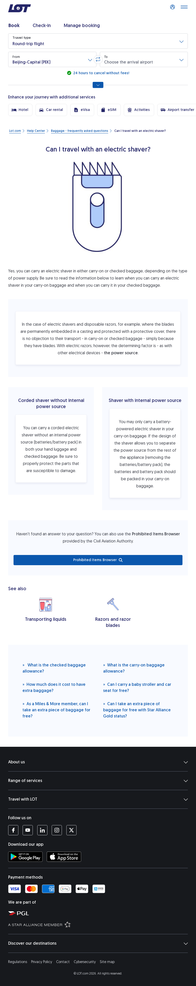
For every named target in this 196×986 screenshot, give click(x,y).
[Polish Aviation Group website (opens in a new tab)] (100, 913)
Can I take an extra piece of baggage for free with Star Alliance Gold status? (137, 709)
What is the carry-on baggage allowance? (134, 668)
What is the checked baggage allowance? (54, 668)
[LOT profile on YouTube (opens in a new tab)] (27, 830)
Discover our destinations (98, 943)
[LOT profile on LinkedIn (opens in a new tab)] (42, 830)
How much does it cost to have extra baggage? (53, 687)
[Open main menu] (184, 8)
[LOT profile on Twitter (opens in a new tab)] (71, 830)
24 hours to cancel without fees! (100, 73)
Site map (107, 962)
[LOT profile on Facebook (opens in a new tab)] (13, 830)
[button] (98, 41)
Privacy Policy (41, 962)
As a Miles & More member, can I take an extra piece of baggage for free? (56, 709)
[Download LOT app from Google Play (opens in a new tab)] (25, 857)
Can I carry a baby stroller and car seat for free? (137, 687)
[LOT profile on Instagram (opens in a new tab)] (57, 830)
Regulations (17, 962)
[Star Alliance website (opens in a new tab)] (100, 924)
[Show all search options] (98, 85)
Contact (63, 962)
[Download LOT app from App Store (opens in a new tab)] (64, 857)
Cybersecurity (85, 962)
